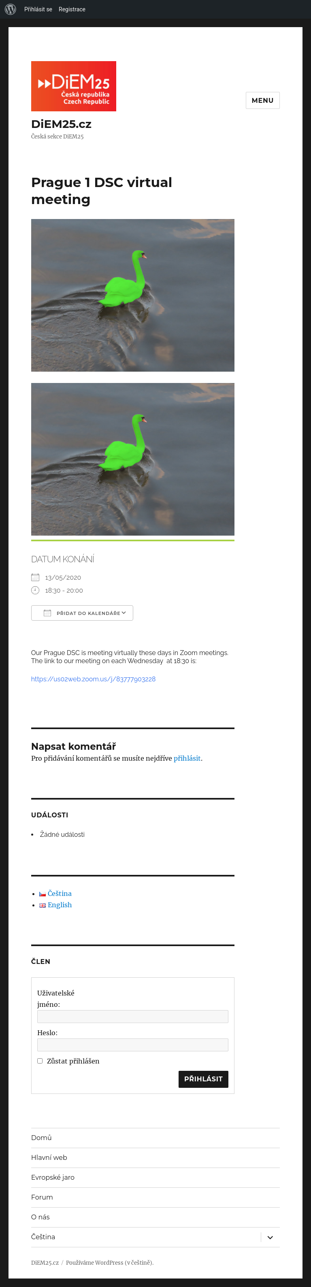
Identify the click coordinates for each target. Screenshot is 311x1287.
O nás (40, 1217)
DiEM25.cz (61, 124)
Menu (263, 100)
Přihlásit (203, 1079)
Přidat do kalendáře (82, 613)
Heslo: (47, 1033)
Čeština (43, 1237)
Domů (41, 1138)
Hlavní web (49, 1157)
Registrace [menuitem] (72, 9)
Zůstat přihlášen (73, 1061)
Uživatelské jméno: (56, 998)
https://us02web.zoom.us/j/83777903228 (93, 679)
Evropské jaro (53, 1177)
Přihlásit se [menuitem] (38, 9)
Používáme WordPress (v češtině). (109, 1262)
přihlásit (187, 758)
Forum (42, 1197)
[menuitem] (10, 9)
